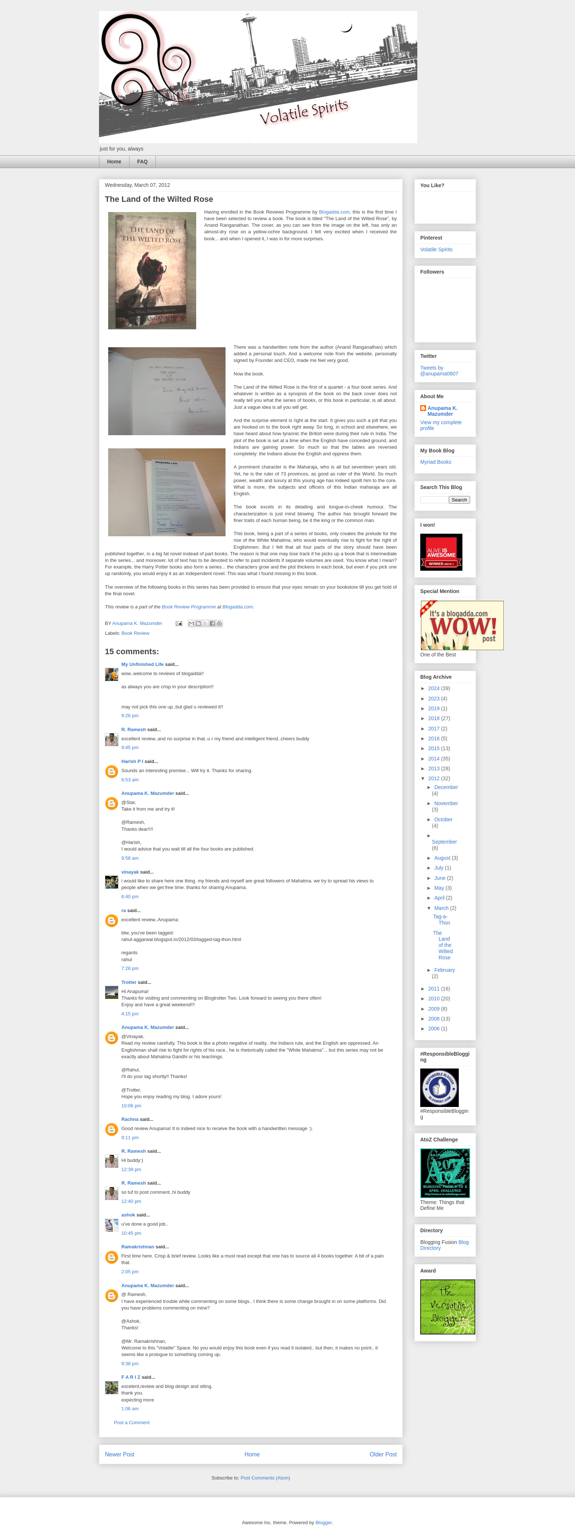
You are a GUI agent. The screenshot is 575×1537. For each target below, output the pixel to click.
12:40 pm (131, 1201)
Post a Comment (132, 1422)
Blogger (323, 1522)
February (444, 970)
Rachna (130, 1119)
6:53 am (130, 779)
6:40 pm (130, 896)
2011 (434, 989)
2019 (434, 708)
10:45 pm (131, 1233)
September (444, 842)
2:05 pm (130, 1271)
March (442, 908)
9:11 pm (130, 1137)
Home (114, 161)
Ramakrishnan (137, 1246)
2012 (434, 778)
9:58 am (130, 858)
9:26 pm (130, 715)
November (446, 803)
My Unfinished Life (142, 664)
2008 (434, 1019)
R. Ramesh (133, 729)
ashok (128, 1215)
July (439, 868)
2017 (434, 729)
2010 (434, 998)
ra (123, 910)
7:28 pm (130, 968)
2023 (434, 698)
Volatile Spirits (436, 249)
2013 (434, 768)
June (440, 878)
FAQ (142, 161)
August (442, 858)
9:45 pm (130, 747)
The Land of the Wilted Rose (443, 945)
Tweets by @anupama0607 (439, 371)
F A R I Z (130, 1377)
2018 (434, 718)
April (440, 898)
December (446, 787)
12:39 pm (131, 1169)
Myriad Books (435, 462)
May (439, 888)
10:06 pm (131, 1105)
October (443, 819)
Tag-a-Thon (441, 920)
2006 (434, 1029)
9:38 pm (130, 1363)
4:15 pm (130, 1013)
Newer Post (120, 1454)
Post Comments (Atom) (265, 1478)
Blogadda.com (334, 212)
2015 (434, 748)
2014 (434, 759)
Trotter (128, 982)
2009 (434, 1009)
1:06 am (130, 1408)
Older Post (383, 1454)
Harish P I (132, 761)
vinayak (130, 872)
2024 (434, 688)
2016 (434, 738)
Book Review (136, 633)
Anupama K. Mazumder (147, 793)
